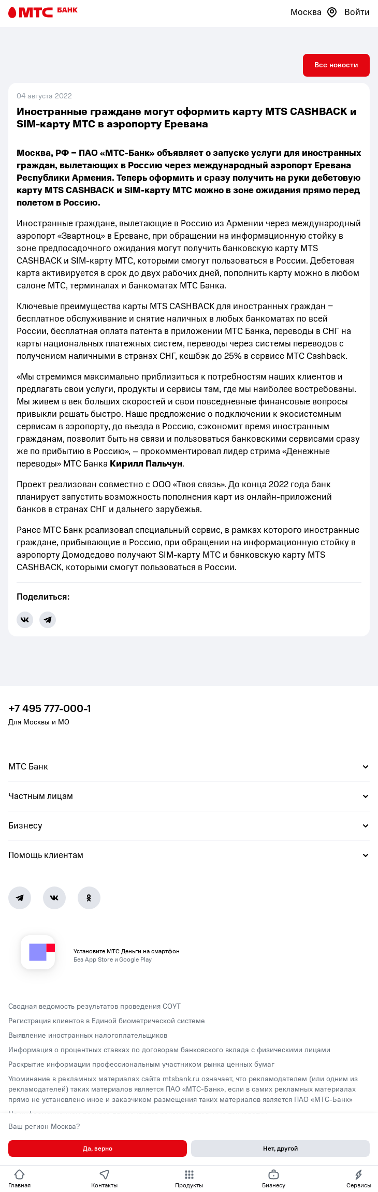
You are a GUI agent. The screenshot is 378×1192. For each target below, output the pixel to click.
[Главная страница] (43, 12)
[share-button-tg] (47, 620)
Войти (357, 12)
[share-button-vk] (25, 620)
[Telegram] (19, 897)
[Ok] (89, 897)
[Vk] (54, 897)
